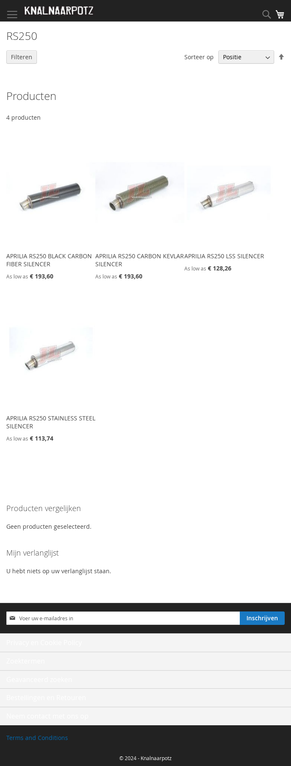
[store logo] (58, 11)
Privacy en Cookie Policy (44, 642)
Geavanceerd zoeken (39, 679)
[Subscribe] (262, 618)
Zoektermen (25, 661)
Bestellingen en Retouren (46, 697)
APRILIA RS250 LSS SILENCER (224, 256)
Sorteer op (199, 57)
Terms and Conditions (37, 738)
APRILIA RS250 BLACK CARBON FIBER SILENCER (49, 260)
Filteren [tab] (21, 57)
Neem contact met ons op (47, 716)
